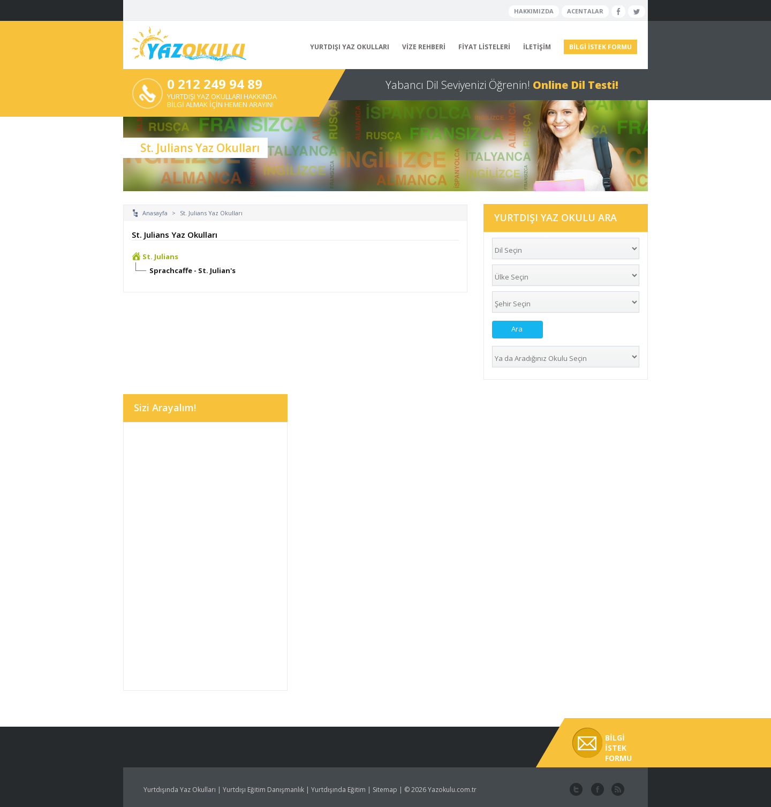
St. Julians (160, 256)
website (617, 790)
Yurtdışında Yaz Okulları (179, 789)
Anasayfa (155, 213)
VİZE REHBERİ (423, 46)
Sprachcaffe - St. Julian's (192, 270)
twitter (576, 790)
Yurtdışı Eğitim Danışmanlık (263, 789)
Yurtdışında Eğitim (338, 789)
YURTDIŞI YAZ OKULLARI (349, 46)
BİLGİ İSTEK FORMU (600, 46)
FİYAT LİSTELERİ (484, 46)
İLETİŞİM (537, 46)
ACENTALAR (585, 11)
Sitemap (385, 789)
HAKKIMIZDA (534, 11)
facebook (596, 790)
